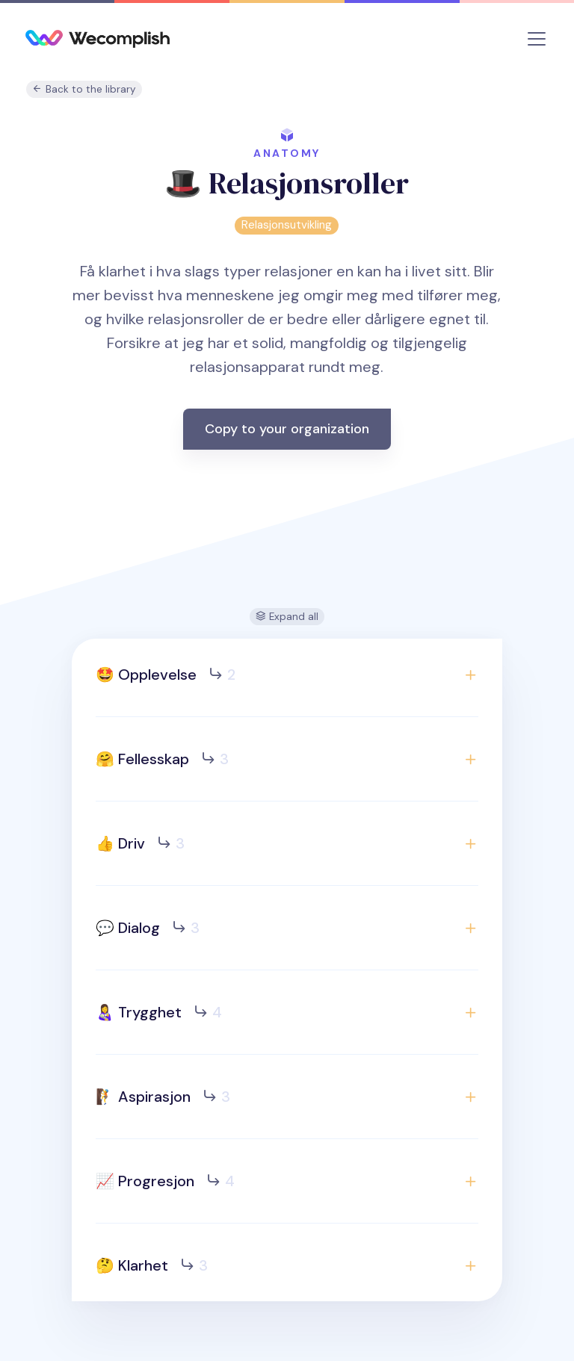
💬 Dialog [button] (148, 928)
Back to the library (84, 89)
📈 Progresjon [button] (165, 1181)
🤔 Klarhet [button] (152, 1265)
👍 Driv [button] (140, 843)
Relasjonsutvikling (286, 224)
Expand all (287, 616)
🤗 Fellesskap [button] (162, 759)
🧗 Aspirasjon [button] (163, 1097)
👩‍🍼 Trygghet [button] (159, 1012)
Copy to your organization (287, 429)
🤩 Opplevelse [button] (165, 674)
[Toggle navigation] (537, 39)
